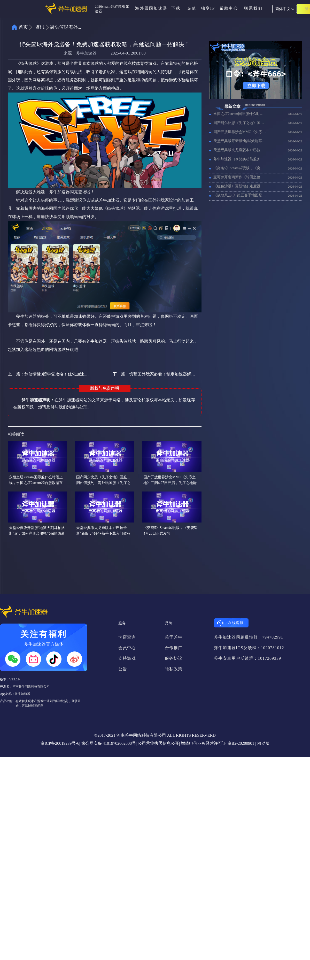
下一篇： (154, 374)
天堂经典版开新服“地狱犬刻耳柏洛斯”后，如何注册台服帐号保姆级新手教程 (240, 141)
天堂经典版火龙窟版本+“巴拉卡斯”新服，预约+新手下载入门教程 (240, 150)
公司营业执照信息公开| (159, 743)
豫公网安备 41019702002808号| (109, 743)
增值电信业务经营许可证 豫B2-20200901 (217, 743)
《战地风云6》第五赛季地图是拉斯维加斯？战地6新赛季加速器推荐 (240, 195)
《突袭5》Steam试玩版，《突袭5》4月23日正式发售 (240, 168)
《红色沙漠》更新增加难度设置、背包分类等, (240, 186)
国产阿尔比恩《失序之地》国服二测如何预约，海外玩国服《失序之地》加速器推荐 (240, 123)
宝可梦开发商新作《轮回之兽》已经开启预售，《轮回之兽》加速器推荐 (240, 177)
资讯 (39, 27)
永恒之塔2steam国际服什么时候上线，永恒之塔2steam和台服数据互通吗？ (240, 114)
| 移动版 (262, 743)
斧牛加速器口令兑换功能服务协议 (240, 159)
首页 (23, 27)
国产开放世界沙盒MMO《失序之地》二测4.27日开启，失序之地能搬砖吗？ (240, 132)
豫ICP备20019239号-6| (60, 743)
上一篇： (49, 374)
